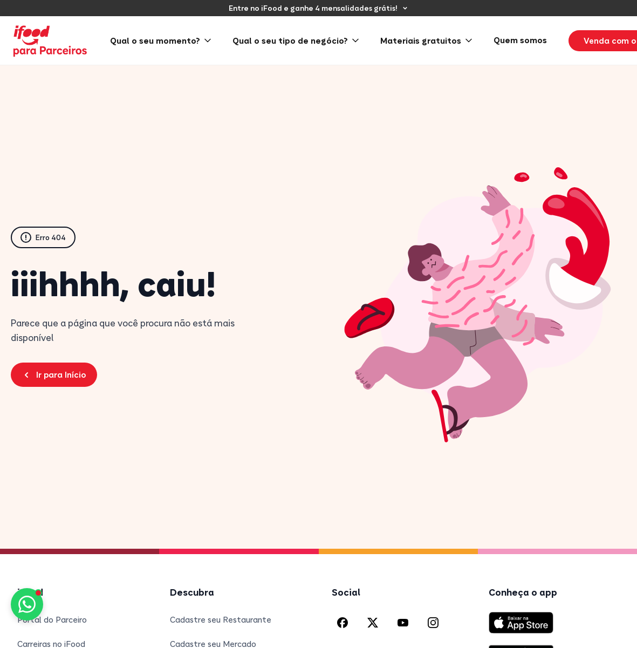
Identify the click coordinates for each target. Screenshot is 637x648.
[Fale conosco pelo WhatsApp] (27, 604)
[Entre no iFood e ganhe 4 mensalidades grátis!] (318, 8)
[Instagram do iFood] (433, 622)
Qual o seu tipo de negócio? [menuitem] (295, 40)
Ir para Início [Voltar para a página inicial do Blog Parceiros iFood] (54, 374)
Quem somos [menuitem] (520, 40)
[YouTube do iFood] (403, 622)
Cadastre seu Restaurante (220, 619)
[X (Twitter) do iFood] (372, 622)
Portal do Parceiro (52, 619)
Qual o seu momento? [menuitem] (160, 40)
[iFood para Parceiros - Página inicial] (50, 40)
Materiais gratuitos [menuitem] (426, 40)
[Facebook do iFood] (342, 622)
